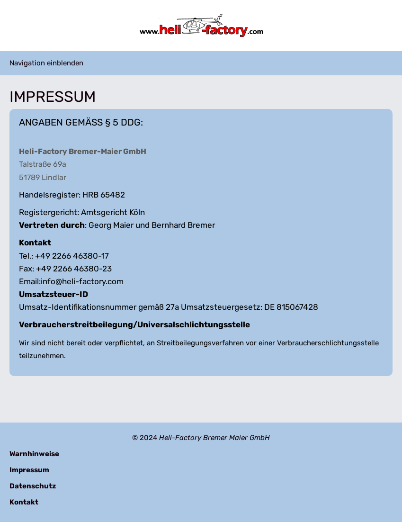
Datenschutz (32, 486)
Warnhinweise (34, 454)
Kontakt (23, 502)
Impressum (29, 470)
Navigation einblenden (46, 63)
